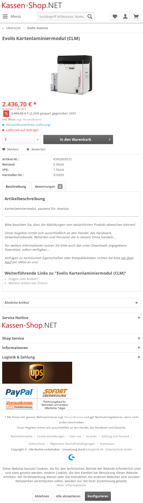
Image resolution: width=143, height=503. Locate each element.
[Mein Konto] (125, 16)
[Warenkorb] (136, 16)
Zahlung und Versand (115, 436)
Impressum (107, 444)
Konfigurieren (97, 496)
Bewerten (35, 149)
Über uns (75, 436)
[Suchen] (89, 16)
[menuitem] (11, 16)
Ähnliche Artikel (17, 302)
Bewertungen (49, 186)
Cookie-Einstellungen (51, 436)
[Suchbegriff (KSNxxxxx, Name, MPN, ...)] (65, 16)
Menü (12, 16)
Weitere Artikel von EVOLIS (26, 283)
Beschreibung (16, 186)
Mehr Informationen (71, 485)
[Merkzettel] (114, 16)
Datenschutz (37, 444)
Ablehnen (42, 496)
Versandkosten (73, 417)
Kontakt (91, 436)
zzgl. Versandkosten (29, 119)
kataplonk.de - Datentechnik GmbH (109, 449)
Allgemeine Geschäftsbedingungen (72, 444)
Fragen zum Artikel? (21, 279)
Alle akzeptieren (68, 496)
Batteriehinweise (21, 436)
